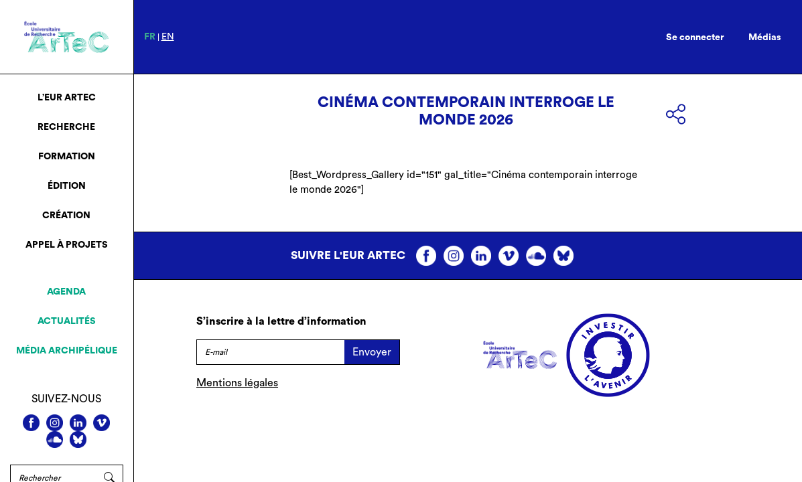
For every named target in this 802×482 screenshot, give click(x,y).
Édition (67, 186)
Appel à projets (66, 245)
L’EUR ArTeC (67, 97)
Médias (764, 37)
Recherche (66, 127)
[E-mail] (270, 352)
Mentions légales (237, 383)
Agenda (66, 292)
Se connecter (695, 37)
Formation (66, 156)
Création (66, 215)
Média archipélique (66, 350)
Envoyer (371, 352)
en (167, 37)
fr (149, 37)
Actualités (67, 321)
